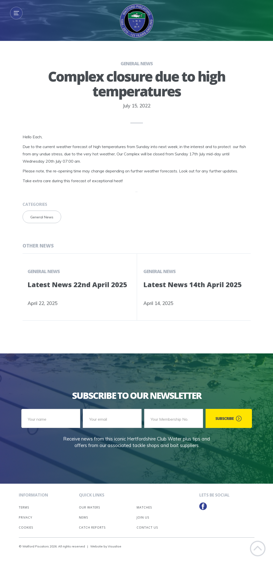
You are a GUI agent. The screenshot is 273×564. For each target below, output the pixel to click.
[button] (16, 13)
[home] (136, 21)
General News (137, 63)
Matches (144, 507)
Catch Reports (92, 527)
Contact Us (147, 527)
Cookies (26, 527)
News (83, 517)
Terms (24, 507)
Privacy (25, 517)
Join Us (143, 517)
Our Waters (89, 507)
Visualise (114, 546)
